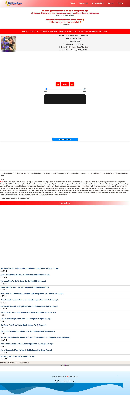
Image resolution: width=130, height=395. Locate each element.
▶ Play (65, 84)
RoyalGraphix (65, 24)
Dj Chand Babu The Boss (78, 47)
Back (67, 365)
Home (3, 198)
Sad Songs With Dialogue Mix (77, 35)
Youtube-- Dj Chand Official (65, 15)
